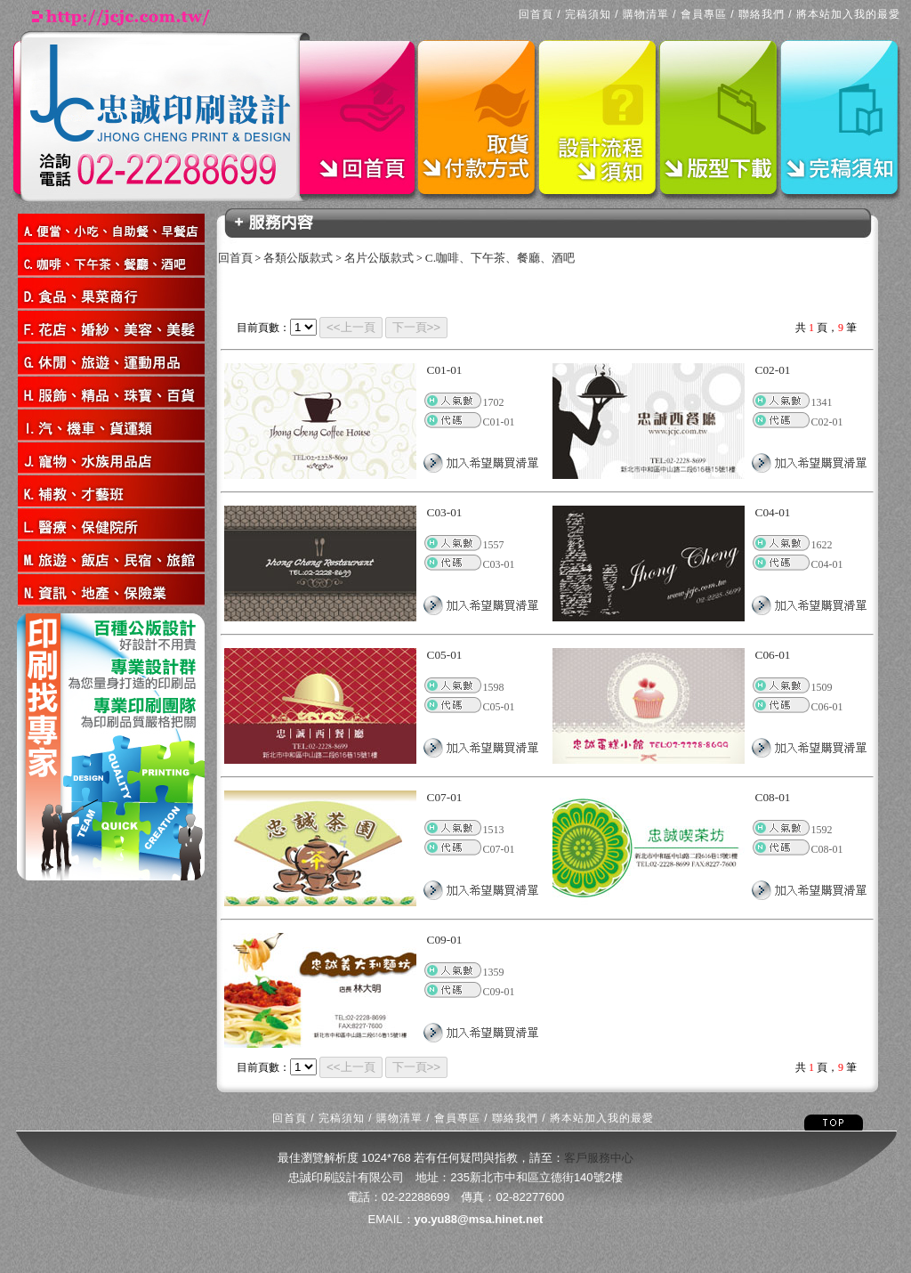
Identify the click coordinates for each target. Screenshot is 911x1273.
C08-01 (773, 797)
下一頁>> (416, 327)
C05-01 (445, 654)
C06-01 (773, 654)
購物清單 (646, 14)
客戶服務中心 (598, 1157)
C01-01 (445, 370)
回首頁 (536, 14)
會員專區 (704, 14)
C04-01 (773, 512)
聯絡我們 (761, 14)
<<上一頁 (351, 327)
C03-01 (445, 512)
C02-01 (773, 370)
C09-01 (445, 939)
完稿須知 (588, 14)
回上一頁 (19, 607)
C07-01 (445, 797)
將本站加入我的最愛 (848, 14)
